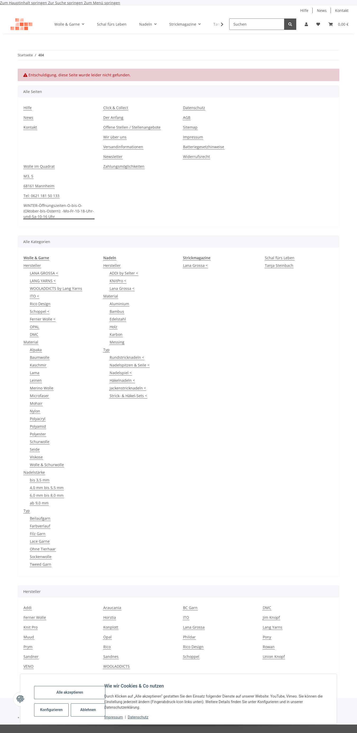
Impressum (118, 717)
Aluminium (119, 303)
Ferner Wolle (35, 617)
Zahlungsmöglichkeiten (123, 166)
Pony (267, 636)
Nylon (35, 411)
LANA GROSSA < (44, 273)
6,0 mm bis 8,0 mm (47, 495)
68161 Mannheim (39, 185)
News (322, 10)
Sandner (31, 656)
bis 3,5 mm (39, 480)
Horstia (109, 617)
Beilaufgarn (40, 518)
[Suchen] (256, 24)
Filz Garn (37, 533)
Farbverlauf (40, 525)
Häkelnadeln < (122, 380)
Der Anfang (113, 117)
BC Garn (190, 607)
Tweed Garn (40, 564)
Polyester (38, 434)
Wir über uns (114, 137)
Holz (113, 326)
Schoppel (191, 656)
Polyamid (38, 426)
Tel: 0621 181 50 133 (41, 195)
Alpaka (36, 349)
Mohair (36, 403)
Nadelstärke (34, 472)
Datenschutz (142, 717)
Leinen (36, 380)
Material (31, 342)
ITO (186, 617)
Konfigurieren (56, 710)
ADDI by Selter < (124, 273)
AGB (186, 117)
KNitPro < (118, 280)
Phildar (189, 636)
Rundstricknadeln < (127, 357)
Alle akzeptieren (73, 692)
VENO (29, 666)
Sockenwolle (40, 556)
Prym (28, 646)
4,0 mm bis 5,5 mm (47, 487)
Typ (27, 510)
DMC (34, 334)
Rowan (269, 646)
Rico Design (193, 646)
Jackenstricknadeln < (128, 388)
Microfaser (39, 395)
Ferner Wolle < (42, 319)
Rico (107, 646)
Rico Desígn (40, 303)
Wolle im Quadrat (39, 166)
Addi (28, 607)
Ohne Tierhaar (43, 548)
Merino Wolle (41, 388)
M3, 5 (28, 176)
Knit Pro (30, 627)
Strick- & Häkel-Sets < (128, 395)
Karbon (116, 334)
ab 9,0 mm (39, 502)
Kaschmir (38, 365)
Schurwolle (39, 441)
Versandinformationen (123, 146)
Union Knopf (274, 656)
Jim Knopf (271, 617)
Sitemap (190, 127)
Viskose (36, 457)
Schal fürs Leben (279, 257)
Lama (34, 372)
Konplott (110, 627)
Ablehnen (92, 710)
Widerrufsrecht (196, 156)
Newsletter (113, 156)
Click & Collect (115, 107)
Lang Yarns (272, 627)
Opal (107, 636)
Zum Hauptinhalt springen (24, 2)
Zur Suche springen (66, 2)
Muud (29, 636)
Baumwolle (39, 357)
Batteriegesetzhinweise (203, 146)
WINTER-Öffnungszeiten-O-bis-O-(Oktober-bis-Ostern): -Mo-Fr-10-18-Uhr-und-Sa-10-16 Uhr (59, 211)
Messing (117, 342)
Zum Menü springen (102, 2)
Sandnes (111, 656)
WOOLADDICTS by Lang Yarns (56, 288)
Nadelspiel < (121, 372)
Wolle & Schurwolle (47, 464)
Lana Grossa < (122, 288)
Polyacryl (37, 418)
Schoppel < (39, 311)
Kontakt (342, 10)
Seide (35, 449)
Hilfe (304, 10)
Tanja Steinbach (279, 265)
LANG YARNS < (43, 280)
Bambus (117, 311)
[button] (306, 24)
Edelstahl (118, 319)
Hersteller (32, 265)
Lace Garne (40, 541)
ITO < (34, 296)
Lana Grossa (194, 627)
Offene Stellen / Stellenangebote (132, 127)
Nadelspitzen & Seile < (129, 365)
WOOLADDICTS (116, 666)
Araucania (112, 607)
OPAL (34, 326)
